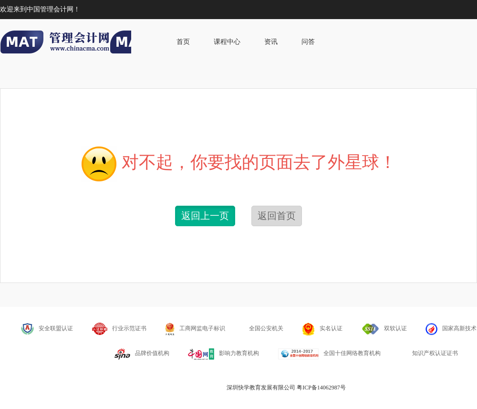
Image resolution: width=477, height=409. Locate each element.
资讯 (271, 41)
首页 (183, 41)
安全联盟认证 (47, 328)
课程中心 (227, 41)
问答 (308, 41)
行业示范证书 (119, 328)
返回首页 (277, 215)
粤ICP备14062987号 (321, 387)
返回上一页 (205, 215)
